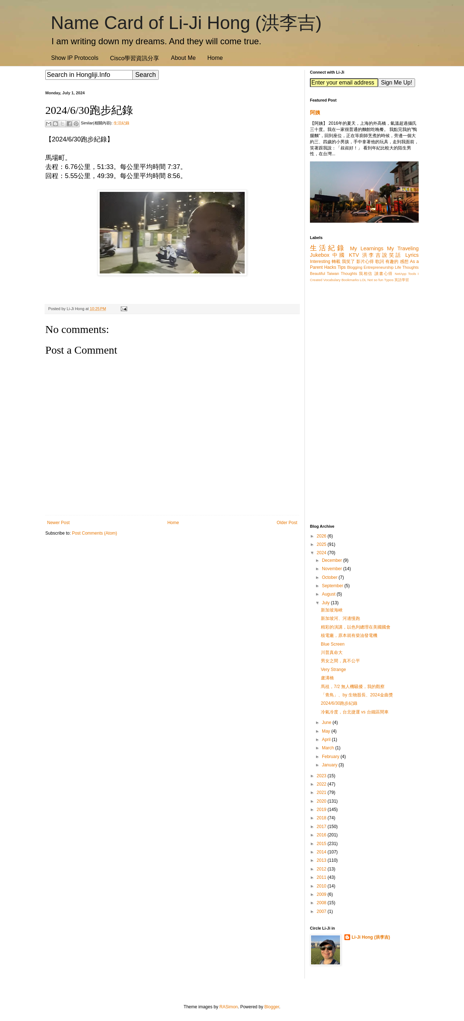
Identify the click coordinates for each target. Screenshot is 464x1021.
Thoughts (349, 273)
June (327, 722)
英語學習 (401, 280)
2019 (322, 809)
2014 (322, 852)
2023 (322, 775)
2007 (322, 911)
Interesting (320, 261)
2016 (322, 834)
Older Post (287, 522)
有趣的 (392, 261)
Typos (389, 280)
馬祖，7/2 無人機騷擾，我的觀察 (353, 686)
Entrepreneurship (379, 267)
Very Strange (333, 669)
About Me (183, 58)
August (329, 594)
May (326, 731)
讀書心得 (383, 273)
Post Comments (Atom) (94, 533)
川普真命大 (332, 652)
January (330, 764)
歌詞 (379, 261)
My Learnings (367, 248)
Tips (341, 267)
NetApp (400, 274)
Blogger (271, 1006)
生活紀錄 (121, 123)
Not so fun (375, 280)
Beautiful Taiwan (324, 273)
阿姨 (315, 112)
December (332, 560)
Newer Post (58, 522)
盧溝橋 (327, 677)
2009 (322, 894)
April (327, 739)
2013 (322, 860)
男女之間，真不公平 (340, 660)
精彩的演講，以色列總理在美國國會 (355, 627)
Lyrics (412, 255)
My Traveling (403, 248)
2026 (322, 536)
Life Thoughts (407, 267)
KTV (354, 255)
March (328, 747)
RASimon (228, 1006)
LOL (363, 280)
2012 (322, 869)
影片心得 (365, 261)
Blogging (354, 267)
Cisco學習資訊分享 (134, 58)
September (333, 585)
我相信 (366, 273)
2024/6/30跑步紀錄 (339, 703)
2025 (322, 544)
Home (215, 58)
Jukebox (320, 255)
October (330, 577)
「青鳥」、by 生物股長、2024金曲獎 (357, 694)
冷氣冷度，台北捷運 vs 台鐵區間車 (355, 712)
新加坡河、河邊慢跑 (340, 618)
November (332, 568)
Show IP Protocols (74, 58)
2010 (322, 886)
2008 (322, 902)
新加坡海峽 (332, 610)
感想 (404, 261)
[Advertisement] (172, 598)
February (331, 756)
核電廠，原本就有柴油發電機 (349, 635)
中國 (339, 255)
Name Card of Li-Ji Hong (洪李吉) (186, 23)
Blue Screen (332, 644)
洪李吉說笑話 (382, 255)
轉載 (336, 261)
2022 (322, 784)
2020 (322, 801)
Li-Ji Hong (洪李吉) (371, 937)
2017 (322, 826)
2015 (322, 843)
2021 (322, 792)
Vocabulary (331, 280)
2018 (322, 817)
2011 (322, 877)
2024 (322, 552)
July (326, 602)
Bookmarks (350, 280)
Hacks (330, 267)
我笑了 (348, 261)
